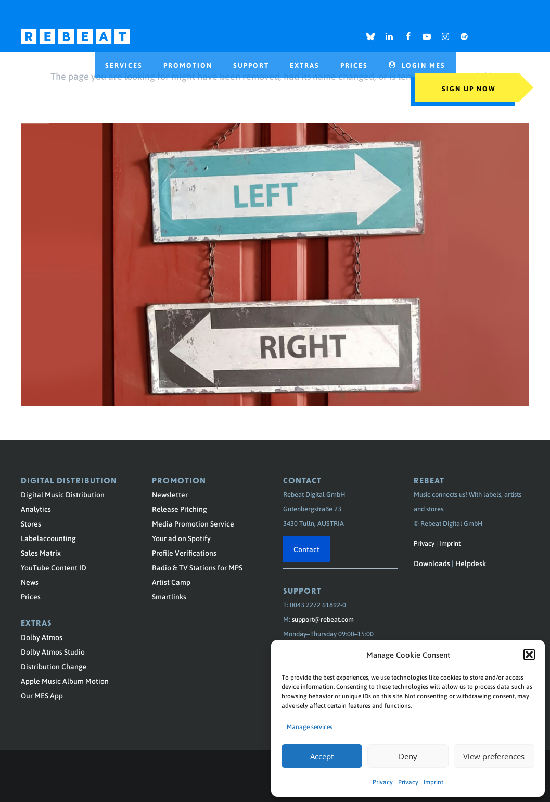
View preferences (494, 756)
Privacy (383, 782)
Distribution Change (54, 666)
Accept (322, 756)
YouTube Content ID (53, 567)
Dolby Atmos (41, 637)
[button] (529, 654)
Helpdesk (470, 563)
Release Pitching (179, 508)
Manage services (309, 726)
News (30, 581)
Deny (408, 756)
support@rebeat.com (323, 619)
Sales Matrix (41, 552)
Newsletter (170, 494)
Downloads (432, 563)
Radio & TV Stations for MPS (197, 567)
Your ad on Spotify (181, 538)
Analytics (36, 508)
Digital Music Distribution (63, 494)
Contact (306, 549)
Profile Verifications (184, 552)
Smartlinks (169, 596)
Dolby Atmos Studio (53, 651)
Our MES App (42, 695)
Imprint (433, 782)
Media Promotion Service (193, 523)
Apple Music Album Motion (65, 680)
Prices (31, 596)
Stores (31, 523)
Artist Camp (171, 581)
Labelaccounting (48, 538)
